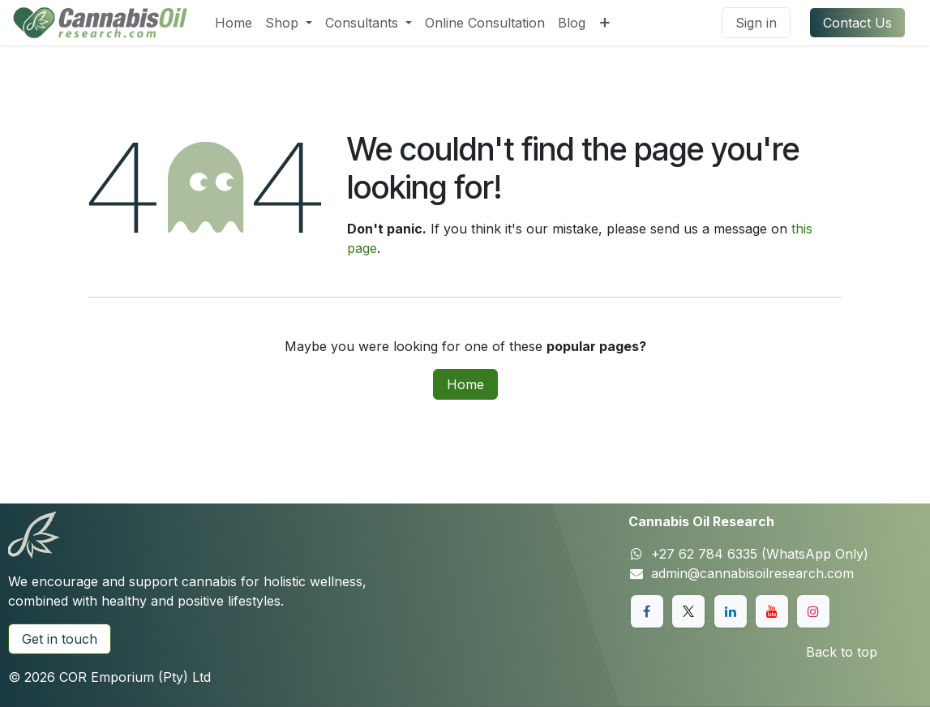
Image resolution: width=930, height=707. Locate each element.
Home (465, 384)
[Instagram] (813, 611)
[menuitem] (233, 22)
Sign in (756, 23)
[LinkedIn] (730, 611)
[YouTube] (772, 611)
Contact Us (857, 23)
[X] (688, 611)
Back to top (841, 652)
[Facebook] (647, 611)
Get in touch (59, 639)
